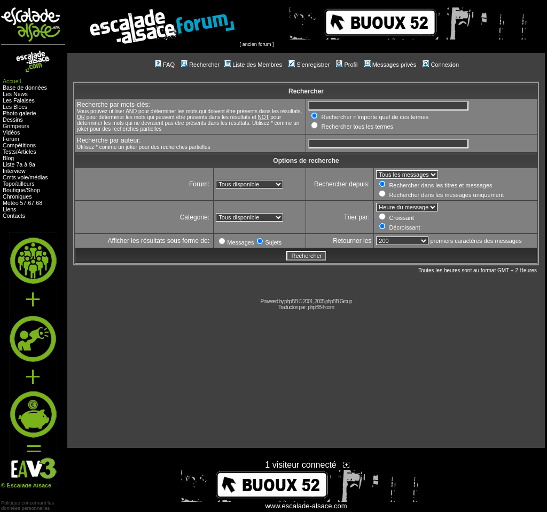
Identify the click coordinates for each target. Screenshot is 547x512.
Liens (9, 209)
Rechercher (200, 64)
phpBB (291, 301)
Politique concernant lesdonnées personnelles (27, 505)
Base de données (25, 87)
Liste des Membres (253, 64)
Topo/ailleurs (19, 183)
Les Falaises (19, 100)
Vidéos (11, 132)
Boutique (14, 190)
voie (23, 177)
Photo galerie (19, 113)
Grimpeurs (16, 126)
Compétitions (19, 145)
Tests (9, 151)
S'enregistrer (309, 64)
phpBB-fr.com (321, 307)
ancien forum (257, 44)
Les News (15, 94)
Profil (346, 64)
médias (38, 177)
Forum (11, 139)
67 (31, 203)
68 (39, 203)
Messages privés (390, 64)
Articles (27, 151)
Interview (14, 171)
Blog (8, 158)
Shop (33, 190)
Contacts (14, 215)
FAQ (165, 64)
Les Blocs (15, 107)
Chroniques (17, 196)
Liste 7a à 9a (19, 164)
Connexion (441, 64)
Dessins (13, 119)
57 (23, 203)
